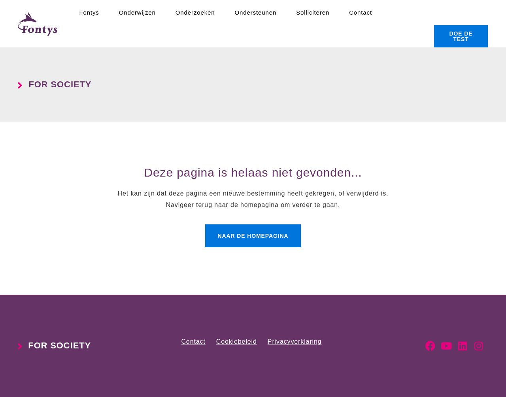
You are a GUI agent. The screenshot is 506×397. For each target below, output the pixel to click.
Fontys (89, 12)
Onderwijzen (137, 12)
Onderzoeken (195, 12)
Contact (360, 12)
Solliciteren (312, 12)
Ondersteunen (256, 12)
